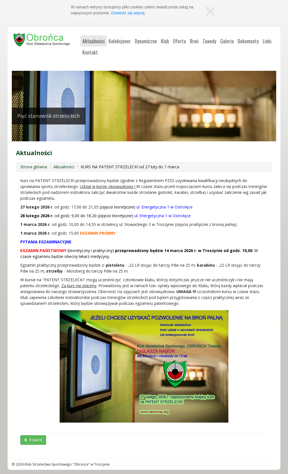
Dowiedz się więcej (127, 13)
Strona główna (33, 166)
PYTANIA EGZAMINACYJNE (45, 241)
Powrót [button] (33, 440)
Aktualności (63, 166)
